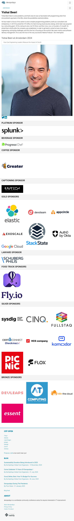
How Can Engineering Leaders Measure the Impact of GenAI (22, 42)
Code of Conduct (9, 509)
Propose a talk (8, 453)
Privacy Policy (8, 507)
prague (6, 442)
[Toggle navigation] (70, 3)
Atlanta (6, 438)
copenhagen (7, 440)
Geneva (6, 449)
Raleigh (6, 444)
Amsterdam (6, 8)
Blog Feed (7, 490)
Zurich (6, 446)
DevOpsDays (8, 2)
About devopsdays (9, 504)
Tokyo (5, 435)
